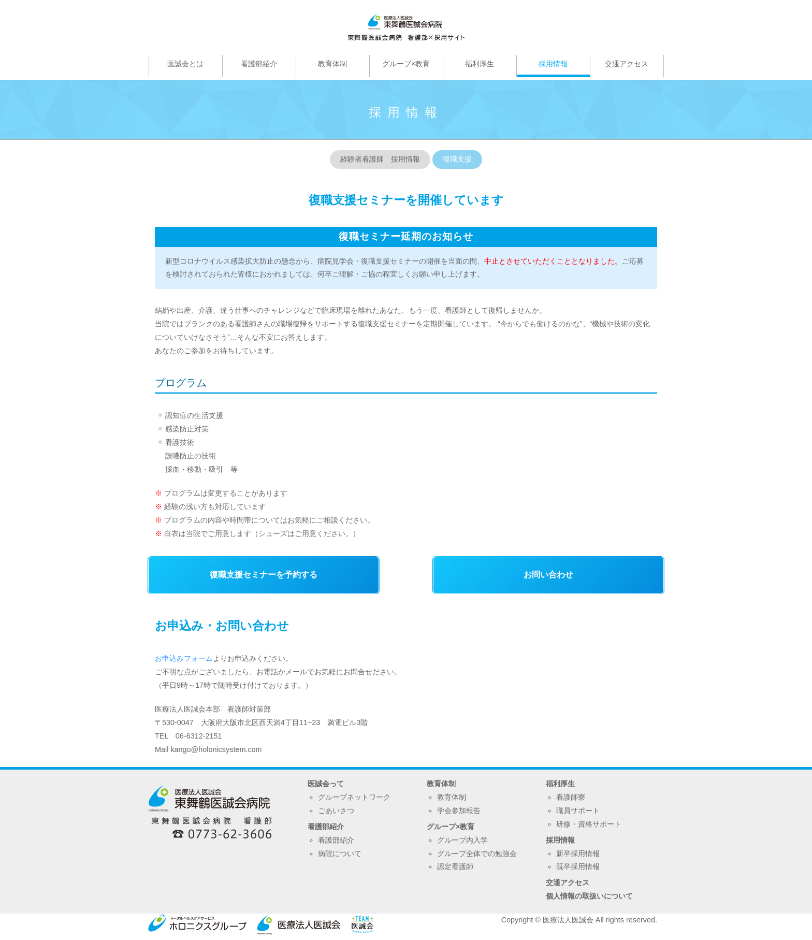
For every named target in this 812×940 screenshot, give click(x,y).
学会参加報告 (459, 810)
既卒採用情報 (578, 866)
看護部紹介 (326, 826)
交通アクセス (567, 882)
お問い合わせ (548, 574)
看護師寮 (570, 797)
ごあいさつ (336, 810)
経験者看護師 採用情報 (380, 159)
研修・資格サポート (588, 824)
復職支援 (457, 159)
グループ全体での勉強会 (477, 853)
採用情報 (560, 840)
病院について (339, 853)
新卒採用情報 (578, 853)
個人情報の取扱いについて (589, 896)
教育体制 (441, 783)
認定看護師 (455, 866)
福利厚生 (560, 783)
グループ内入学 (462, 840)
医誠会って (326, 783)
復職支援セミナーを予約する (263, 574)
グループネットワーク (354, 797)
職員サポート (578, 810)
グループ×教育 (450, 826)
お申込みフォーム (184, 658)
